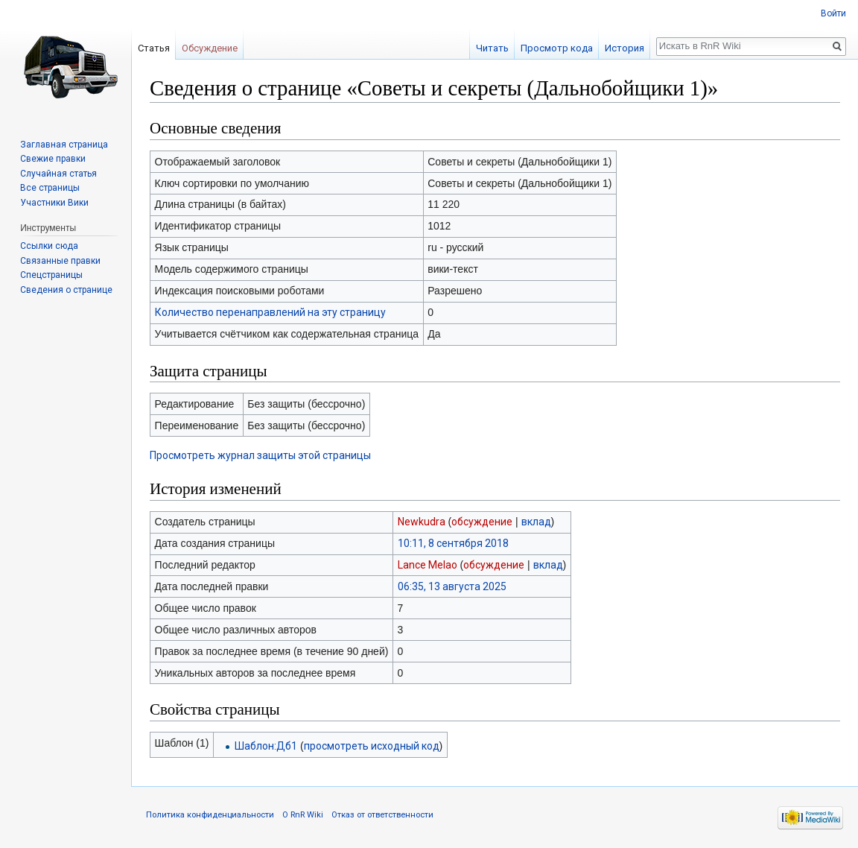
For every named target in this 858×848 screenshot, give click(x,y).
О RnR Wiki (302, 815)
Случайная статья (58, 173)
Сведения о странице (66, 290)
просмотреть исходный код (371, 746)
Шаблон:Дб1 (266, 746)
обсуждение (481, 522)
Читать (492, 48)
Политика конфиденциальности (210, 815)
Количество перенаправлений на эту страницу (270, 312)
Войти (833, 13)
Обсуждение (210, 48)
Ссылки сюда (49, 246)
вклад (536, 522)
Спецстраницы (51, 275)
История (624, 48)
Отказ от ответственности (382, 815)
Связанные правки (60, 261)
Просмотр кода (557, 48)
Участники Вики (54, 202)
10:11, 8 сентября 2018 (453, 543)
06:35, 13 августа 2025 (452, 586)
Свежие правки (53, 159)
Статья (154, 48)
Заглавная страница (64, 144)
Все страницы (50, 188)
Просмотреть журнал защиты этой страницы (260, 455)
